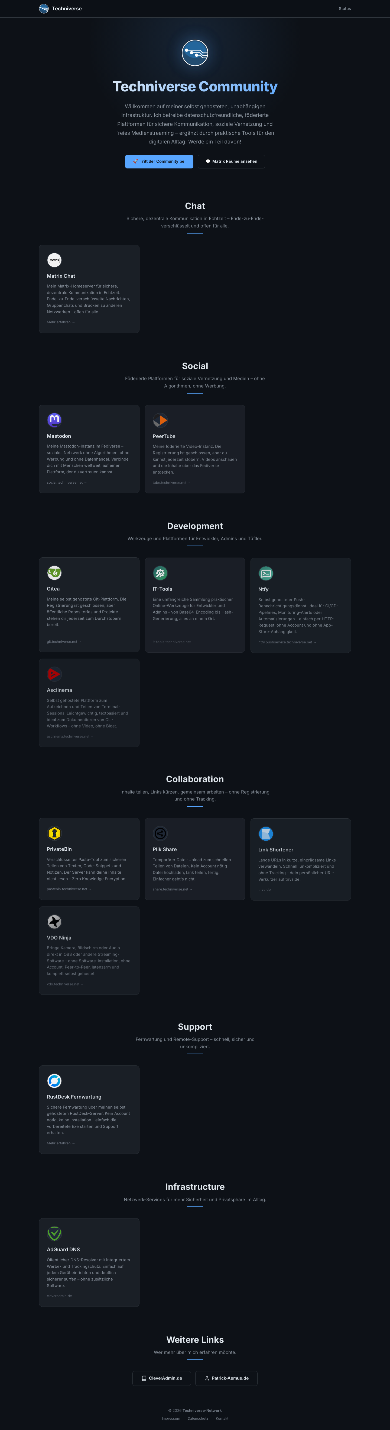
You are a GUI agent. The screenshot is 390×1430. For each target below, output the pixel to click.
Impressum (171, 1418)
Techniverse (60, 9)
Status (345, 8)
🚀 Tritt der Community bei (159, 161)
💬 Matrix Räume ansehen (231, 161)
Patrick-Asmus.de (226, 1381)
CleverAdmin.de (161, 1381)
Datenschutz (198, 1418)
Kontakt (222, 1418)
